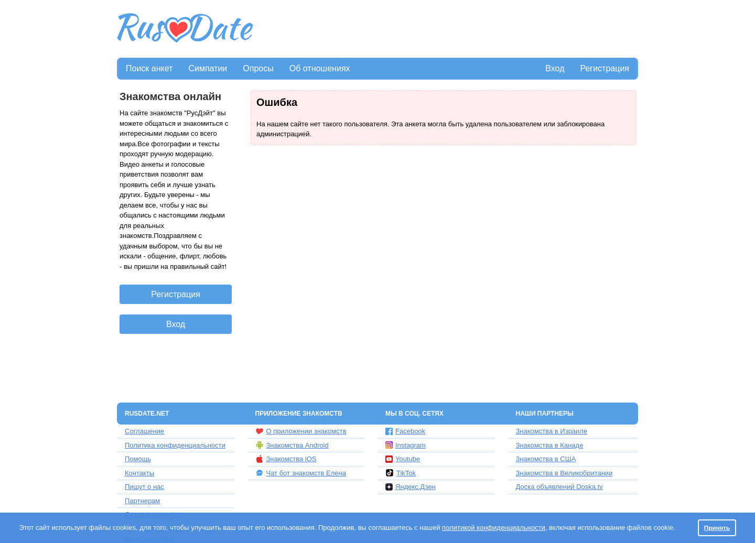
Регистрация (604, 68)
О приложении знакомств (301, 431)
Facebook (405, 431)
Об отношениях (319, 68)
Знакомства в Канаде (550, 445)
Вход (554, 68)
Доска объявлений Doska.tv (559, 487)
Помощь (138, 459)
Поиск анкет (149, 68)
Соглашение (144, 431)
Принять (717, 527)
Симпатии (207, 68)
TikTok (400, 473)
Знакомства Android (292, 445)
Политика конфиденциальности (175, 445)
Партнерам (142, 501)
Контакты (139, 473)
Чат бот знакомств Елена (300, 473)
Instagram (405, 445)
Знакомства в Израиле (552, 431)
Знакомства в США (546, 459)
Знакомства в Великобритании (564, 473)
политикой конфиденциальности (493, 527)
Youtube (402, 459)
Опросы (258, 68)
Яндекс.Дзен (410, 487)
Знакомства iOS (286, 459)
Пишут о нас (144, 487)
